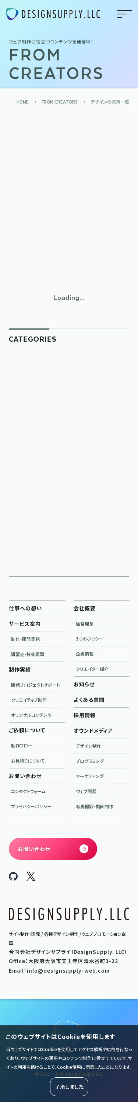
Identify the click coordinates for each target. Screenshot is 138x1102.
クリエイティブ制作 (29, 700)
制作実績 (20, 669)
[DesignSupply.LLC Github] (13, 878)
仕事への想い (25, 608)
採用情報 (85, 715)
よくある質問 (89, 699)
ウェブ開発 (86, 791)
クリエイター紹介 (92, 669)
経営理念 (84, 623)
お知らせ (84, 684)
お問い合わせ (25, 776)
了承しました (69, 1086)
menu (124, 14)
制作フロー (21, 745)
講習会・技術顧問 (27, 654)
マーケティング (89, 776)
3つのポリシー (89, 638)
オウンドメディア (93, 730)
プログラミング (90, 761)
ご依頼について (27, 730)
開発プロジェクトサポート (35, 684)
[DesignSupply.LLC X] (30, 878)
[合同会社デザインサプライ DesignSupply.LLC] (53, 14)
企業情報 (84, 654)
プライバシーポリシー (31, 806)
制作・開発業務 (25, 639)
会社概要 (85, 608)
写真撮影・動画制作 (94, 806)
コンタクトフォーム (28, 791)
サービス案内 (25, 623)
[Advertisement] (69, 199)
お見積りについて (28, 760)
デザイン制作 (88, 746)
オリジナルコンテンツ (31, 715)
